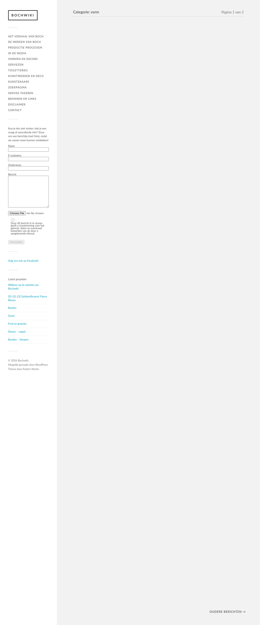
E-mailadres (28, 157)
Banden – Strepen (18, 345)
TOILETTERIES (18, 70)
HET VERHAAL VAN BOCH (26, 36)
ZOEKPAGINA (17, 87)
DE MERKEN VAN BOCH (24, 41)
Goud (11, 321)
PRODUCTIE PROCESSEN (25, 47)
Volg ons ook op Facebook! (23, 266)
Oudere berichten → (228, 611)
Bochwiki (22, 15)
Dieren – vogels (17, 337)
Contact (15, 110)
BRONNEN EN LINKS (22, 98)
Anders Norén (31, 375)
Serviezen (16, 64)
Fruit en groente (17, 329)
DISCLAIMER (17, 104)
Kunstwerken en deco (26, 76)
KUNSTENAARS (18, 81)
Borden (12, 314)
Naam (28, 148)
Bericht (28, 193)
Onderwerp (28, 167)
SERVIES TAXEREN (20, 93)
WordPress (41, 370)
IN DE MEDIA (17, 53)
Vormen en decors (23, 59)
